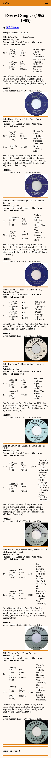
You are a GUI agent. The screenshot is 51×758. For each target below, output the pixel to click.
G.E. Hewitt (12, 27)
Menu (6, 3)
